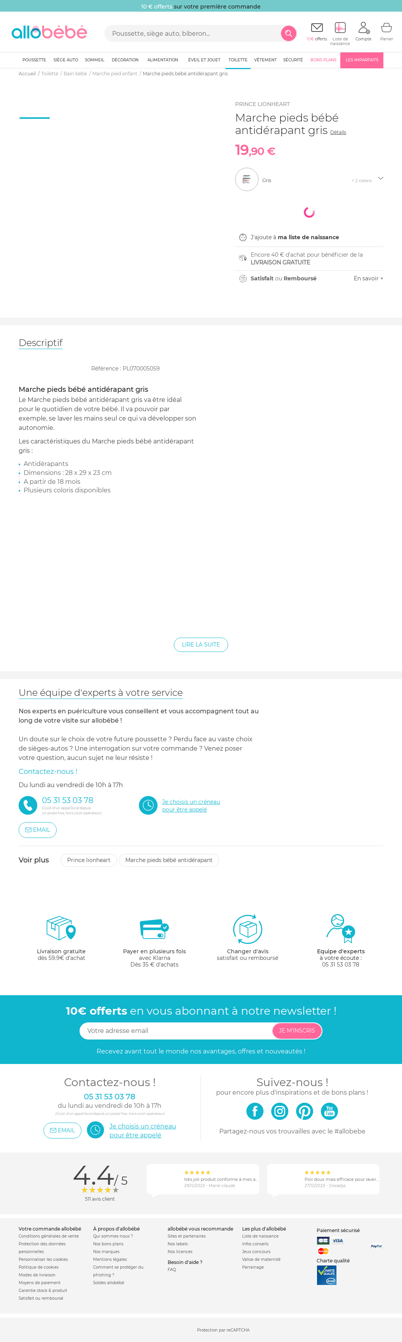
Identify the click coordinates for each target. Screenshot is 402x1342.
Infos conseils (255, 1243)
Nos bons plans (108, 1243)
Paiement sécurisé (338, 1230)
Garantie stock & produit (43, 1290)
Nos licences (180, 1251)
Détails (338, 132)
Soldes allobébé (108, 1282)
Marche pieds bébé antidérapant (169, 860)
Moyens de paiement (40, 1282)
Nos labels (178, 1243)
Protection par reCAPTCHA (223, 1330)
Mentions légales (110, 1259)
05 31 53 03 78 (340, 964)
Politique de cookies (39, 1267)
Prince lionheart (89, 860)
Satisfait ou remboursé (41, 1298)
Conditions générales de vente (49, 1236)
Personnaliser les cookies (43, 1259)
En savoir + (368, 278)
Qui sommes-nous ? (113, 1236)
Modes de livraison (37, 1275)
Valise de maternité (261, 1259)
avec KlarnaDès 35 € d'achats (154, 940)
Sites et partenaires (187, 1236)
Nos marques (106, 1251)
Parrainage (253, 1267)
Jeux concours (256, 1251)
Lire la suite (201, 644)
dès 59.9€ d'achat (61, 940)
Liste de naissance (260, 1236)
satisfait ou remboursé (247, 937)
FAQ (172, 1269)
